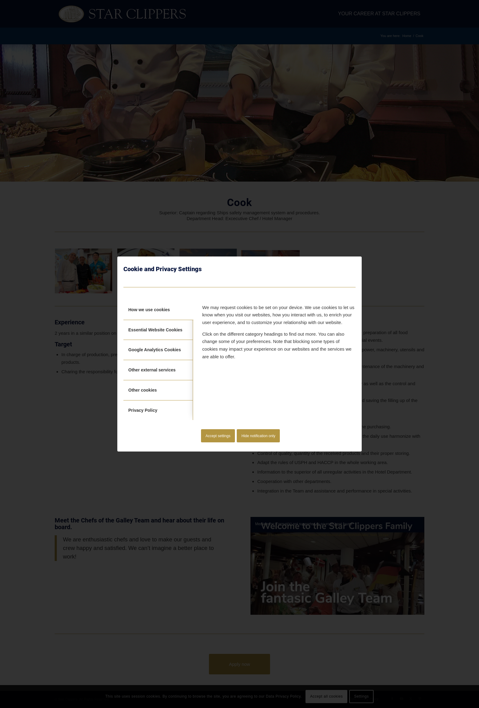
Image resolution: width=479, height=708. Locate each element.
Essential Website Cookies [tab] (155, 329)
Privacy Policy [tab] (142, 410)
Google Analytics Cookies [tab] (154, 349)
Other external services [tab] (152, 369)
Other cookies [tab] (142, 390)
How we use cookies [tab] (149, 309)
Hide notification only (259, 436)
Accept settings (218, 436)
